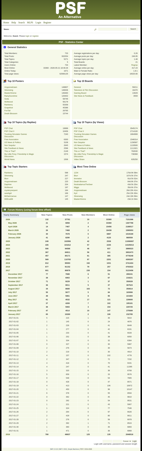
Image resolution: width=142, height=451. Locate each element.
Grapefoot (8, 108)
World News (9, 159)
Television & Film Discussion (86, 90)
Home (6, 22)
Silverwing (8, 90)
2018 (8, 267)
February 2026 (14, 234)
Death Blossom (10, 113)
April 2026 (12, 227)
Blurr (6, 178)
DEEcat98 (8, 199)
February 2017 (14, 310)
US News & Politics (12, 142)
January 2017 (14, 314)
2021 (8, 256)
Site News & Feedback (83, 96)
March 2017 (13, 307)
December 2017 (15, 274)
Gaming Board (80, 93)
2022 (8, 252)
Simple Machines (73, 449)
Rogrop (134, 65)
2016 (8, 434)
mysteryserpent (10, 190)
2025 (8, 241)
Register (47, 22)
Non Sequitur (10, 145)
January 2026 (14, 237)
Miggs (76, 187)
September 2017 (15, 285)
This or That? (10, 151)
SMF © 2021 (63, 449)
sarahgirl (8, 193)
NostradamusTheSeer (83, 184)
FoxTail (7, 110)
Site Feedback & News (14, 148)
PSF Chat (8, 128)
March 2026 (13, 230)
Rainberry (8, 105)
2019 (8, 263)
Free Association (11, 139)
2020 (8, 259)
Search (21, 22)
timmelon (78, 178)
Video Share (79, 159)
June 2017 (12, 296)
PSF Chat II (9, 131)
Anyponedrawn (10, 87)
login (27, 36)
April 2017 (12, 303)
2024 (8, 245)
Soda (6, 99)
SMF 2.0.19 (54, 449)
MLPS (30, 22)
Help (13, 22)
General (77, 87)
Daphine (7, 184)
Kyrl (75, 193)
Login (38, 22)
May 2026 (12, 223)
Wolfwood (8, 102)
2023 (8, 248)
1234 (76, 173)
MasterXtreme (10, 93)
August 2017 (13, 289)
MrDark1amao (10, 196)
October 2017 (14, 281)
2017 (8, 270)
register (35, 36)
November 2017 (15, 278)
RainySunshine (10, 96)
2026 (8, 219)
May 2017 (12, 299)
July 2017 (12, 292)
